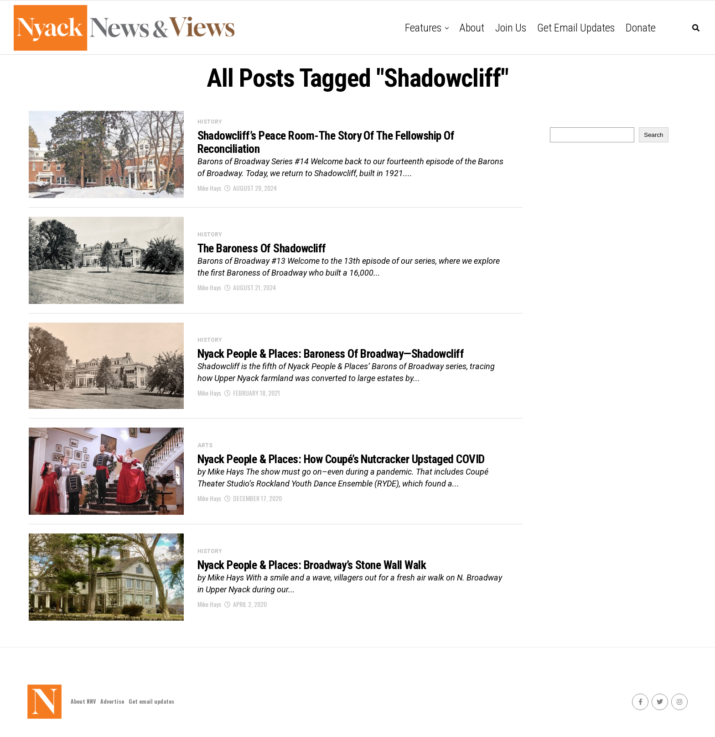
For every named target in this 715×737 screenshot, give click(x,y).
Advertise (112, 701)
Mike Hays (209, 189)
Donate (641, 27)
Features (423, 27)
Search (653, 134)
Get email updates (576, 27)
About (471, 27)
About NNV (83, 701)
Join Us (510, 27)
